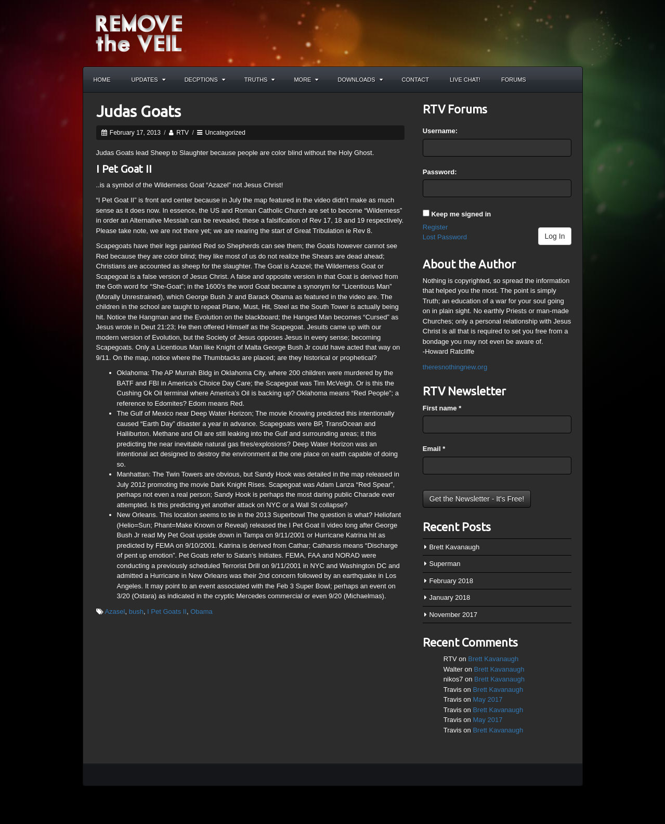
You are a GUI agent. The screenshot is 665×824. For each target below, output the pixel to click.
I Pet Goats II (167, 611)
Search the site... (570, 79)
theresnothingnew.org (455, 367)
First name (442, 408)
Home (102, 79)
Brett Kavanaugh (454, 547)
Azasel (115, 611)
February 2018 (451, 581)
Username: (440, 131)
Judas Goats (138, 111)
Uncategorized (225, 132)
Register (435, 227)
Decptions (205, 79)
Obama (201, 611)
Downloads (359, 79)
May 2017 (487, 699)
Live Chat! (465, 79)
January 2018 (449, 597)
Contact (415, 79)
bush (136, 611)
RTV (182, 132)
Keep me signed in (461, 214)
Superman (444, 564)
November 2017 (453, 615)
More (306, 79)
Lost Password (445, 237)
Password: (440, 172)
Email (434, 449)
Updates (148, 79)
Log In (555, 236)
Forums (513, 79)
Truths (259, 79)
